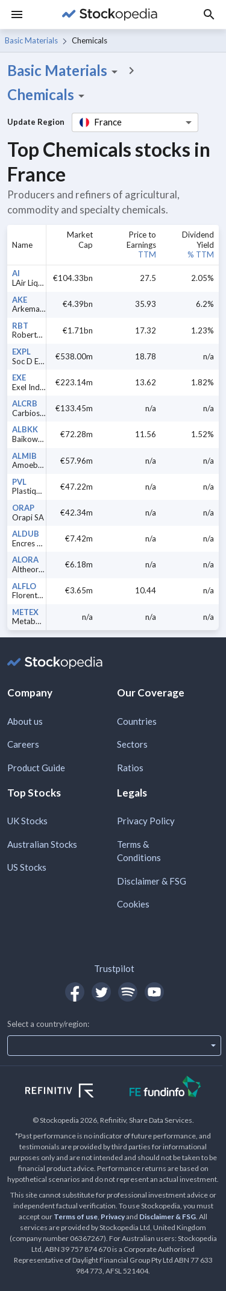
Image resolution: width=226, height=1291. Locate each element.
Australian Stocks (42, 844)
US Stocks (26, 867)
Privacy (113, 1216)
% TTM (200, 254)
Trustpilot (114, 968)
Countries (137, 721)
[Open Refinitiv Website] (72, 1092)
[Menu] (17, 14)
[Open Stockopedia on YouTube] (154, 992)
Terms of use (76, 1216)
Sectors (132, 744)
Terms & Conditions (139, 851)
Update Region (35, 122)
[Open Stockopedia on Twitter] (101, 992)
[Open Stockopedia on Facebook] (74, 992)
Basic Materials (31, 40)
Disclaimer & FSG (151, 881)
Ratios (130, 767)
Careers (23, 744)
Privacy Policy (146, 820)
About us (25, 721)
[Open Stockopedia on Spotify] (127, 992)
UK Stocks (27, 820)
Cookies (133, 903)
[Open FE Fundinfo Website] (165, 1088)
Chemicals (48, 95)
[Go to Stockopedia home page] (109, 14)
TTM (147, 254)
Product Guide (36, 767)
